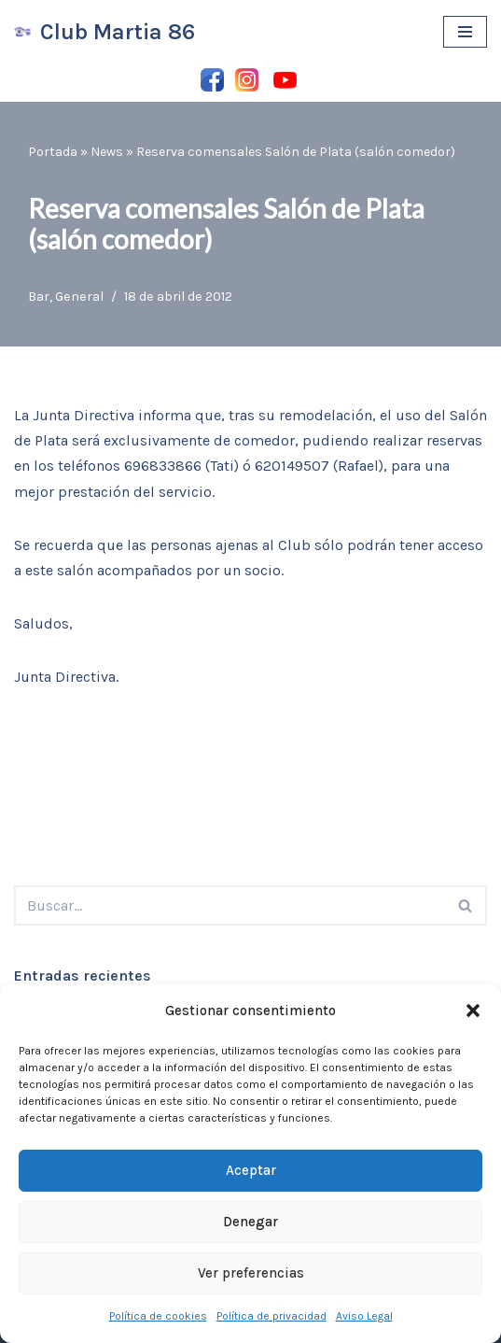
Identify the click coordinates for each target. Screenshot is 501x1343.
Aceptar (251, 1170)
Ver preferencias (251, 1273)
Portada (52, 152)
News (106, 152)
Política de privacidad (271, 1315)
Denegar (250, 1221)
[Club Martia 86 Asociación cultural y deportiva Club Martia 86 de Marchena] (104, 32)
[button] (473, 1010)
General (79, 296)
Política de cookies (158, 1315)
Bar (38, 296)
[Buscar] (229, 905)
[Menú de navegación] (465, 32)
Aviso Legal (364, 1315)
